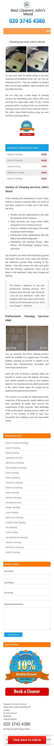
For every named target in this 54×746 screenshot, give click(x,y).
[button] (47, 31)
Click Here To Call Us (27, 739)
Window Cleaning (13, 497)
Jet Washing (11, 527)
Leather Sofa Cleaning (16, 522)
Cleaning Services (13, 502)
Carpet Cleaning (13, 448)
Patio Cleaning (12, 492)
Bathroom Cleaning (14, 517)
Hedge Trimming (13, 507)
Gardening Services (14, 458)
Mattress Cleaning (14, 487)
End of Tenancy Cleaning (17, 443)
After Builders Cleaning (16, 468)
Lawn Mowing (12, 512)
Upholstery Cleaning (15, 462)
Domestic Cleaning (14, 482)
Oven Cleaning (12, 472)
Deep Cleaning (12, 453)
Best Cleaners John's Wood (28, 12)
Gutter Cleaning (13, 552)
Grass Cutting (12, 532)
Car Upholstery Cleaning (17, 537)
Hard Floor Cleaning (15, 547)
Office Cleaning (13, 477)
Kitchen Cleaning (13, 542)
